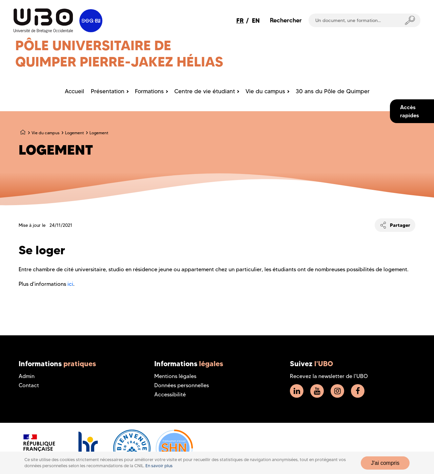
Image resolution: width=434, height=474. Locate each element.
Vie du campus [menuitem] (265, 91)
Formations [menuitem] (149, 91)
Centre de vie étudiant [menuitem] (204, 91)
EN (256, 20)
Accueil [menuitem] (74, 91)
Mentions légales (175, 376)
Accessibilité (170, 394)
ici (70, 284)
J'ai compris (385, 463)
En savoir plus (159, 465)
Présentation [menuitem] (107, 91)
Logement (74, 132)
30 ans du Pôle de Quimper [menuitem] (333, 91)
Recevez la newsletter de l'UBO (329, 376)
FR (240, 20)
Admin (27, 376)
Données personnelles (181, 385)
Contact (29, 385)
